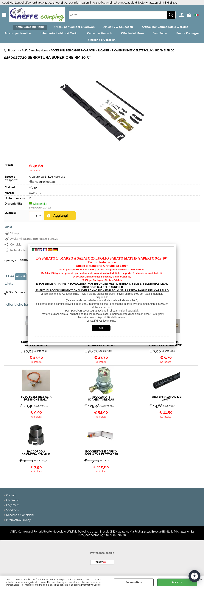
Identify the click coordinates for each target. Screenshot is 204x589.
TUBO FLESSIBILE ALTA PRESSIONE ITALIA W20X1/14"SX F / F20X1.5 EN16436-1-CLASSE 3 (36, 402)
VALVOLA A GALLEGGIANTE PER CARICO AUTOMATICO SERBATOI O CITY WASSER (101, 347)
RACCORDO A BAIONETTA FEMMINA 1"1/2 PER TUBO (36, 457)
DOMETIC (35, 197)
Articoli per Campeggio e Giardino (168, 27)
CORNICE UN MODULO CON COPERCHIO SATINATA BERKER (36, 347)
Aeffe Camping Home (26, 27)
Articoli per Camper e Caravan (73, 27)
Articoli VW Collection (119, 27)
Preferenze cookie (102, 557)
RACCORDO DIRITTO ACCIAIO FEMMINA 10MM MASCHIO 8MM (166, 347)
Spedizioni (12, 514)
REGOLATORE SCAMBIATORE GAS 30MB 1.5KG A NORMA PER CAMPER (101, 402)
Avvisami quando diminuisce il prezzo (34, 243)
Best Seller (180, 35)
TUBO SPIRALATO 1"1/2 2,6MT (165, 402)
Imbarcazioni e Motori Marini (73, 35)
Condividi (16, 248)
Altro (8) (21, 280)
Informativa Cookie (91, 585)
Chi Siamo (12, 504)
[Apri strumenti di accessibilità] (194, 576)
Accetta (177, 582)
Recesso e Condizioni (20, 519)
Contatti (11, 499)
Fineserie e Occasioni (119, 43)
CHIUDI (201, 579)
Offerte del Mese (151, 35)
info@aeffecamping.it (103, 2)
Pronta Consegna (82, 43)
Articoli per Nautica (29, 35)
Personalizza (133, 582)
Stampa (15, 237)
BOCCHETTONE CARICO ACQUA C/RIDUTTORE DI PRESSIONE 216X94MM (101, 457)
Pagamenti (13, 509)
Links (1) (9, 280)
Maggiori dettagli (45, 186)
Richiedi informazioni (23, 254)
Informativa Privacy (18, 524)
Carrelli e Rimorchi (115, 35)
